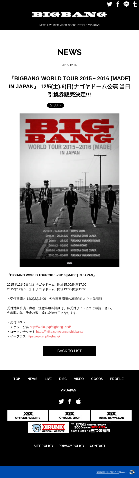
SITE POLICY (44, 446)
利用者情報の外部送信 (107, 472)
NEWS (43, 25)
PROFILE (82, 25)
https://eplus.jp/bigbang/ (43, 336)
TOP (16, 379)
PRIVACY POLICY (72, 446)
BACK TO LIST (69, 351)
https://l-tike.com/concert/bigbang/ (59, 331)
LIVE (49, 25)
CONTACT (97, 446)
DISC (56, 25)
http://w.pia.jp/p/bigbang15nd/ (50, 327)
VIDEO (63, 25)
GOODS (72, 25)
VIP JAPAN (93, 25)
